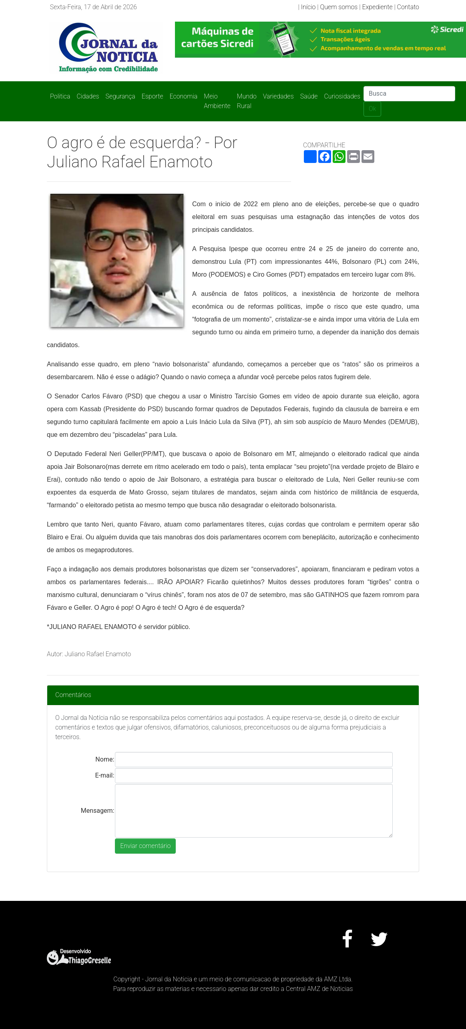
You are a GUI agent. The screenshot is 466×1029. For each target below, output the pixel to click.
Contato (408, 7)
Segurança (120, 96)
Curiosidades (342, 96)
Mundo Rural (247, 101)
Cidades (87, 96)
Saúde (309, 96)
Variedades (278, 96)
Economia (184, 96)
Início (308, 7)
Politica (60, 96)
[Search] (409, 93)
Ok (372, 109)
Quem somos (339, 7)
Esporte (152, 96)
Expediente (377, 7)
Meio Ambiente (217, 101)
